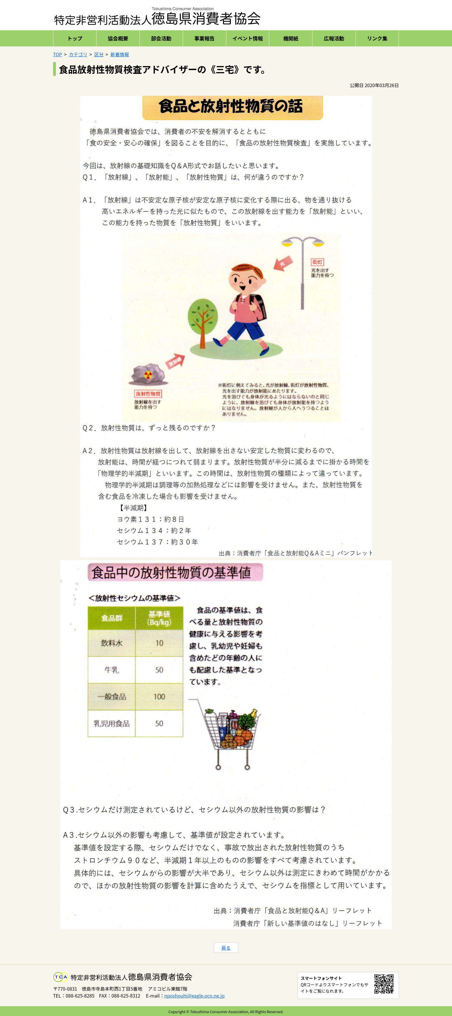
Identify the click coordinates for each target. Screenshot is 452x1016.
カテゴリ (78, 54)
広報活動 (334, 38)
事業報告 (204, 38)
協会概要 (118, 38)
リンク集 (377, 38)
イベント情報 (247, 38)
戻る (226, 947)
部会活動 (161, 38)
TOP (57, 54)
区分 (98, 54)
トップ (74, 38)
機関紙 (290, 38)
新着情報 (119, 54)
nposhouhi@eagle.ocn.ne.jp (194, 995)
